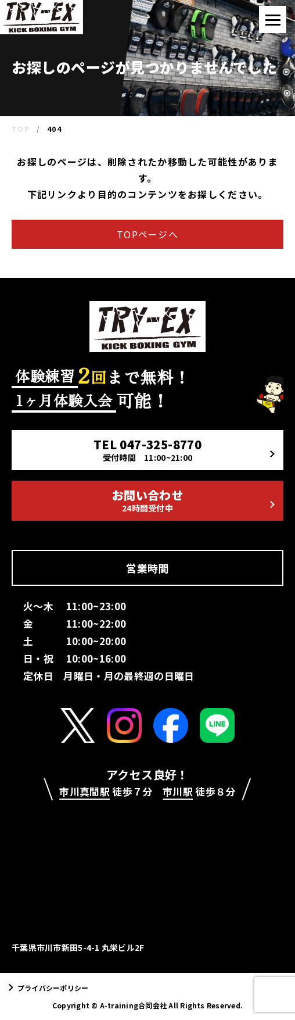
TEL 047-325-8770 (183, 449)
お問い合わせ (193, 500)
